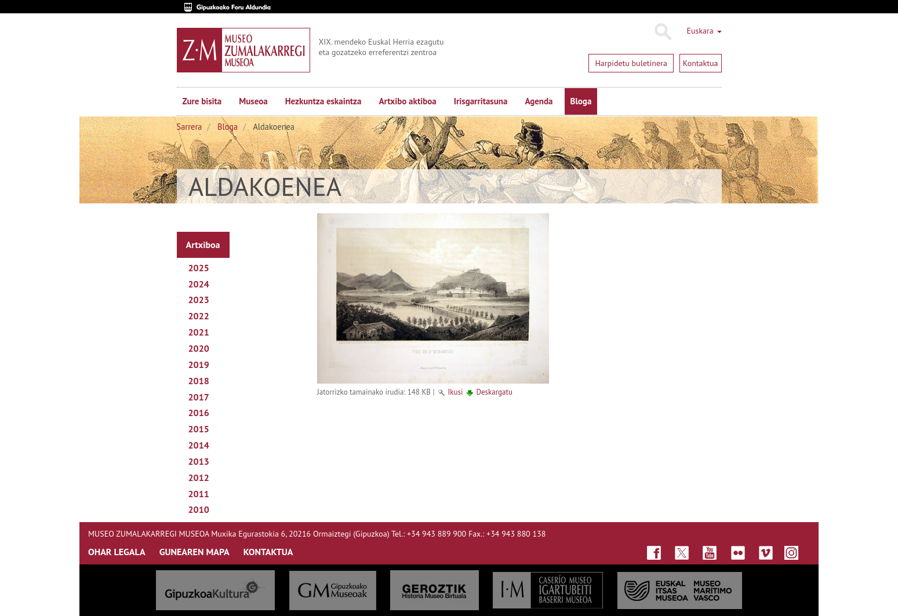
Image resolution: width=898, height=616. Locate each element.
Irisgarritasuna (481, 101)
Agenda (538, 101)
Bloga (581, 101)
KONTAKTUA (268, 551)
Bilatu (662, 32)
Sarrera (189, 126)
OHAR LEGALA (117, 551)
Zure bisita (202, 101)
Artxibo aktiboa (407, 101)
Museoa (253, 101)
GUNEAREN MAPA (194, 551)
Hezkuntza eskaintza (323, 101)
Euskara (703, 30)
